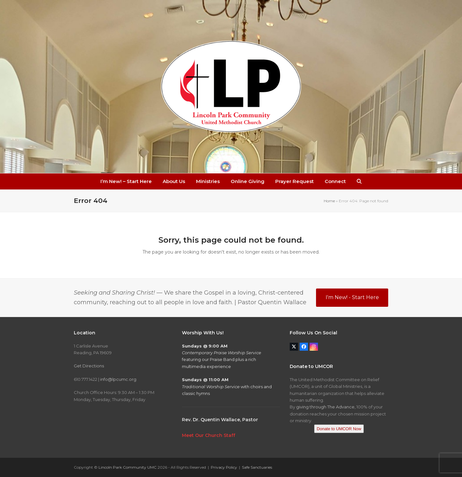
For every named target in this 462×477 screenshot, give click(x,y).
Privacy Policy (224, 467)
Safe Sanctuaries (257, 467)
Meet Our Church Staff (208, 435)
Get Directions (89, 365)
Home (329, 200)
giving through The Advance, (325, 406)
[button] (359, 181)
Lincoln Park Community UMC (127, 467)
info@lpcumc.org (118, 379)
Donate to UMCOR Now (339, 428)
